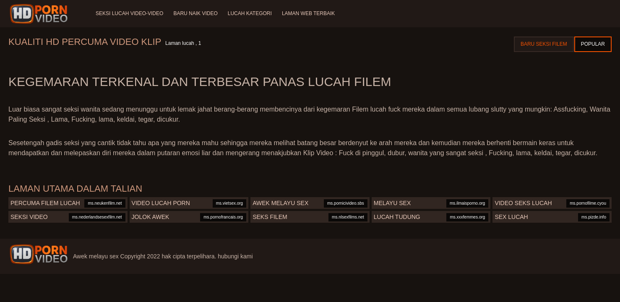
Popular (593, 44)
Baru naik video (195, 13)
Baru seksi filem (544, 44)
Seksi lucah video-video (129, 13)
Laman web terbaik (308, 13)
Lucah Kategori (250, 13)
